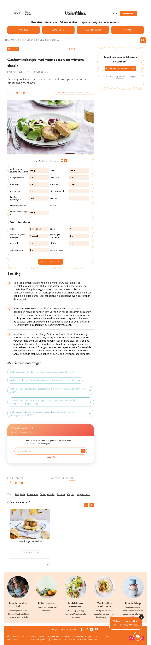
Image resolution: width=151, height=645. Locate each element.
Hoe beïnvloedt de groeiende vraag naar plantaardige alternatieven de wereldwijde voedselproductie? (50, 402)
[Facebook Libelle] (82, 629)
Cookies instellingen (84, 636)
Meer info (50, 457)
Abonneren (57, 639)
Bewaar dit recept (64, 93)
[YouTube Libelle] (92, 629)
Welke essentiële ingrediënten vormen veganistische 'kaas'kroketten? (45, 372)
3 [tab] (53, 564)
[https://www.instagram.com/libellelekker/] (87, 629)
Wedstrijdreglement (39, 639)
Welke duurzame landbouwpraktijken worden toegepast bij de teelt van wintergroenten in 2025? (50, 413)
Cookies (67, 636)
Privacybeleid (120, 78)
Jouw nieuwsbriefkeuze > (120, 68)
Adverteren (71, 639)
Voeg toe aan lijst (51, 261)
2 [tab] (50, 564)
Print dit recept (85, 93)
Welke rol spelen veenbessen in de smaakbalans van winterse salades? (45, 380)
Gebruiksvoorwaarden (50, 636)
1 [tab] (47, 564)
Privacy (33, 636)
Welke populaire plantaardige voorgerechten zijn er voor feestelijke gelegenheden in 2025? (50, 390)
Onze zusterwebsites (90, 639)
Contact (101, 636)
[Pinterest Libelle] (97, 629)
